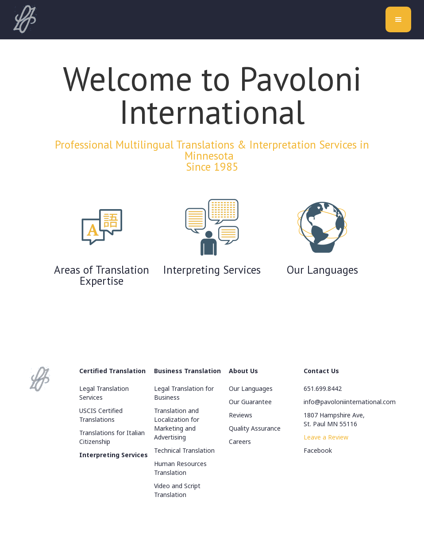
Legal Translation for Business (184, 392)
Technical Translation (184, 450)
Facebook (318, 450)
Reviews (240, 415)
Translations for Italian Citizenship (112, 437)
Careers (240, 441)
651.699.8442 (323, 388)
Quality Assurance (255, 428)
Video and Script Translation (177, 490)
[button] (398, 19)
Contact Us (321, 371)
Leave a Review (326, 437)
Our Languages (251, 388)
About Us (243, 371)
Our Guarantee (250, 402)
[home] (25, 19)
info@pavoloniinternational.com (349, 402)
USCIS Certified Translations (101, 415)
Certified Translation (112, 371)
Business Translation (187, 371)
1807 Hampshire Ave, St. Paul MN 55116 (334, 419)
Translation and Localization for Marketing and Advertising (176, 423)
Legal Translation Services (104, 392)
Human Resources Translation (180, 468)
